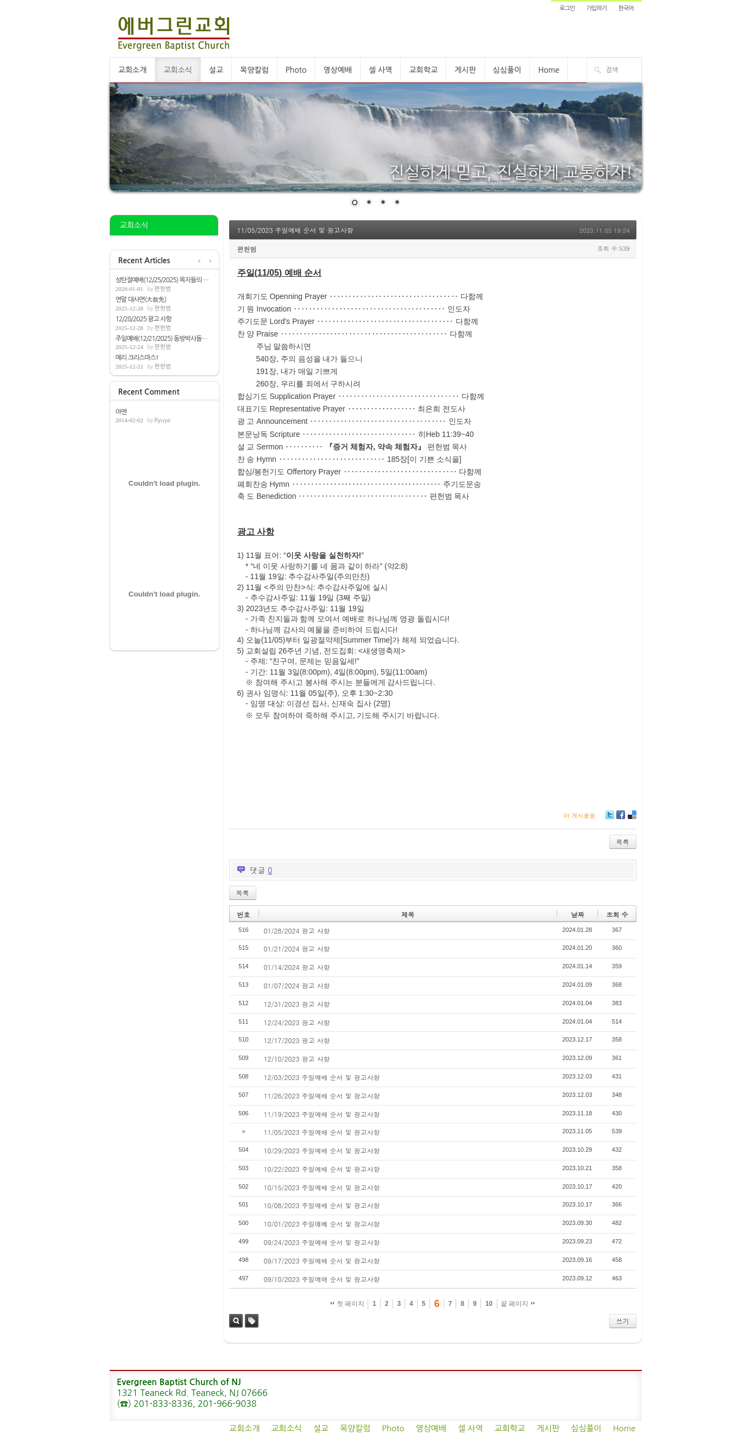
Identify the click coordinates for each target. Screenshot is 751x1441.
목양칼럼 (254, 70)
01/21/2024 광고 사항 (297, 948)
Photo (296, 70)
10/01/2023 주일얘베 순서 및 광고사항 (322, 1223)
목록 (622, 841)
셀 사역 (380, 70)
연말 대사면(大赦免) (141, 299)
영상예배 (337, 70)
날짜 (577, 914)
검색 (236, 1321)
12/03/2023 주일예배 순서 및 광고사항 (322, 1077)
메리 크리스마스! (137, 357)
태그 (251, 1321)
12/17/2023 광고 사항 (297, 1040)
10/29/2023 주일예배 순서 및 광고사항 (322, 1150)
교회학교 (423, 70)
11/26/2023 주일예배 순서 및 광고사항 (322, 1095)
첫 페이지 (347, 1303)
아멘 (121, 412)
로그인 (567, 8)
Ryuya (162, 420)
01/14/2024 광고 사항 (297, 967)
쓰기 (622, 1320)
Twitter (609, 818)
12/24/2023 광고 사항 (297, 1022)
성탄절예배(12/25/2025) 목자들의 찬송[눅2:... (164, 280)
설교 (216, 70)
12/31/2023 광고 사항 (297, 1003)
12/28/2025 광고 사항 (144, 319)
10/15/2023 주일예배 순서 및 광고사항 (322, 1187)
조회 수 (617, 914)
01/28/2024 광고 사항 (297, 930)
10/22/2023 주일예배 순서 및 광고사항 (322, 1168)
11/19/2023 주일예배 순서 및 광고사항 (322, 1114)
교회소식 (177, 70)
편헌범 (162, 289)
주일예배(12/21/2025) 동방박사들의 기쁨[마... (164, 338)
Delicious (632, 818)
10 (489, 1303)
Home (548, 70)
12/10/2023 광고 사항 (297, 1058)
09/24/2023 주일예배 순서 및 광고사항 (322, 1242)
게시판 (465, 70)
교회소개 (132, 70)
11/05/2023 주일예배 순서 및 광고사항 (295, 229)
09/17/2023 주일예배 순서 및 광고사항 (322, 1260)
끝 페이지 (518, 1303)
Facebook (620, 818)
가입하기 (596, 8)
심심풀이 (507, 70)
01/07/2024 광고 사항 (297, 985)
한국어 (625, 8)
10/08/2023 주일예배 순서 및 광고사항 (322, 1205)
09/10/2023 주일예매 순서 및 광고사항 (322, 1279)
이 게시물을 (580, 815)
